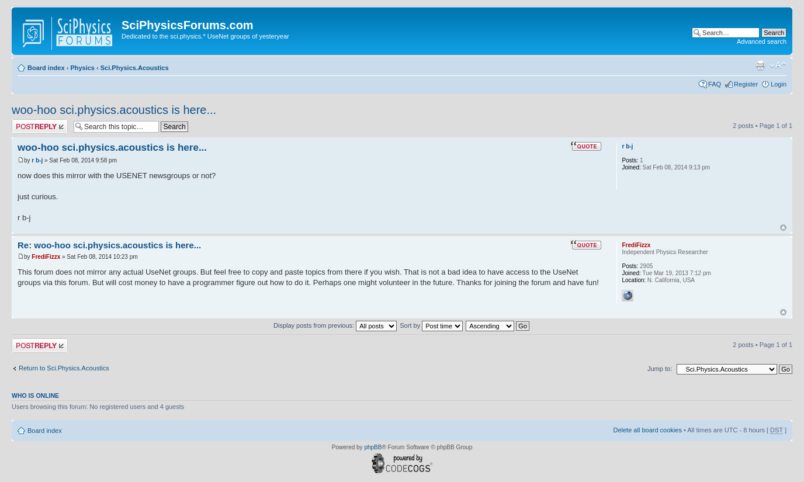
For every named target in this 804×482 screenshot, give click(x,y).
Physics (82, 67)
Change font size (778, 65)
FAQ (714, 84)
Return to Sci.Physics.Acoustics (64, 368)
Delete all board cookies (647, 430)
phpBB (373, 447)
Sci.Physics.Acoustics (134, 67)
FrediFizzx (46, 257)
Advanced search (761, 41)
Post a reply (40, 126)
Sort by (431, 325)
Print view (760, 65)
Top (783, 227)
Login (778, 84)
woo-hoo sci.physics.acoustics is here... (114, 109)
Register (746, 84)
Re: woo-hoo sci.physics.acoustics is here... (109, 245)
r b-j (37, 160)
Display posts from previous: (335, 325)
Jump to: (659, 368)
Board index (46, 67)
